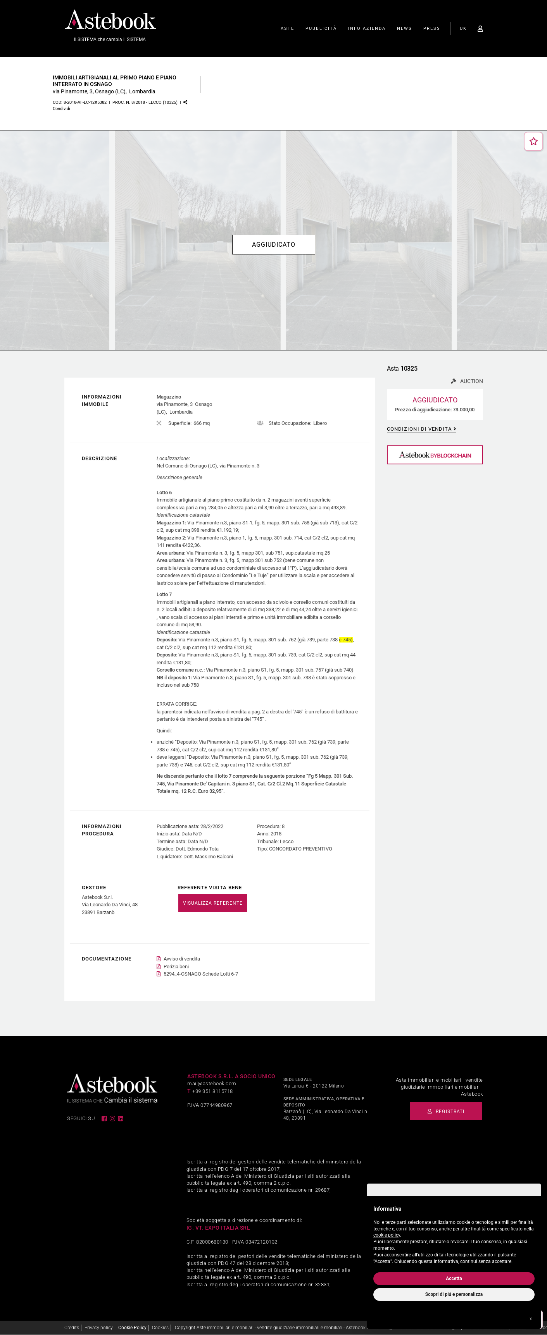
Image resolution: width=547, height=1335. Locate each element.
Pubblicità (321, 28)
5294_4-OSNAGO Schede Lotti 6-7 (201, 974)
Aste (287, 28)
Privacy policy (99, 1327)
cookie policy (386, 1235)
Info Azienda (367, 28)
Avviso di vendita (182, 959)
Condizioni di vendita (419, 429)
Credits (71, 1327)
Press (431, 28)
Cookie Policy (132, 1327)
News (404, 28)
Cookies (160, 1327)
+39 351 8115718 (212, 1091)
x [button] (531, 1318)
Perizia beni (176, 967)
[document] (454, 1233)
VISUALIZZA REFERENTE (212, 903)
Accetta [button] (454, 1278)
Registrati (444, 1111)
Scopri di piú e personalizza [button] (454, 1294)
